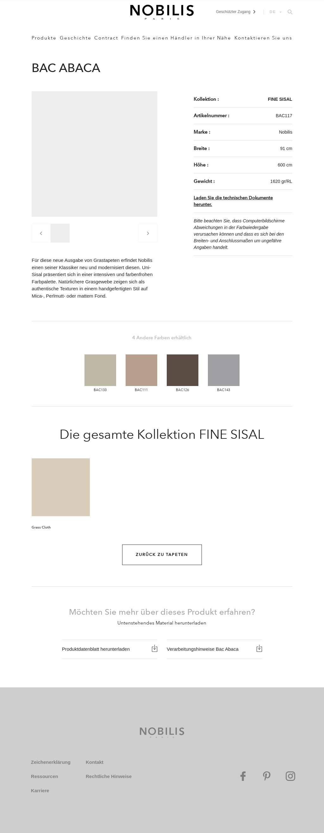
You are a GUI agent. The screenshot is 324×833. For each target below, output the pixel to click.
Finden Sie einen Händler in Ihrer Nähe (176, 38)
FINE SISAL (280, 99)
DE (273, 12)
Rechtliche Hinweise (109, 776)
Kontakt (94, 762)
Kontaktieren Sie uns (263, 38)
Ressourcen (44, 776)
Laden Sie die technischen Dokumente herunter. (233, 201)
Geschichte (75, 38)
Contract (106, 38)
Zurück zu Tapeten (162, 555)
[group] (60, 233)
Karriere (40, 790)
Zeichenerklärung (51, 762)
